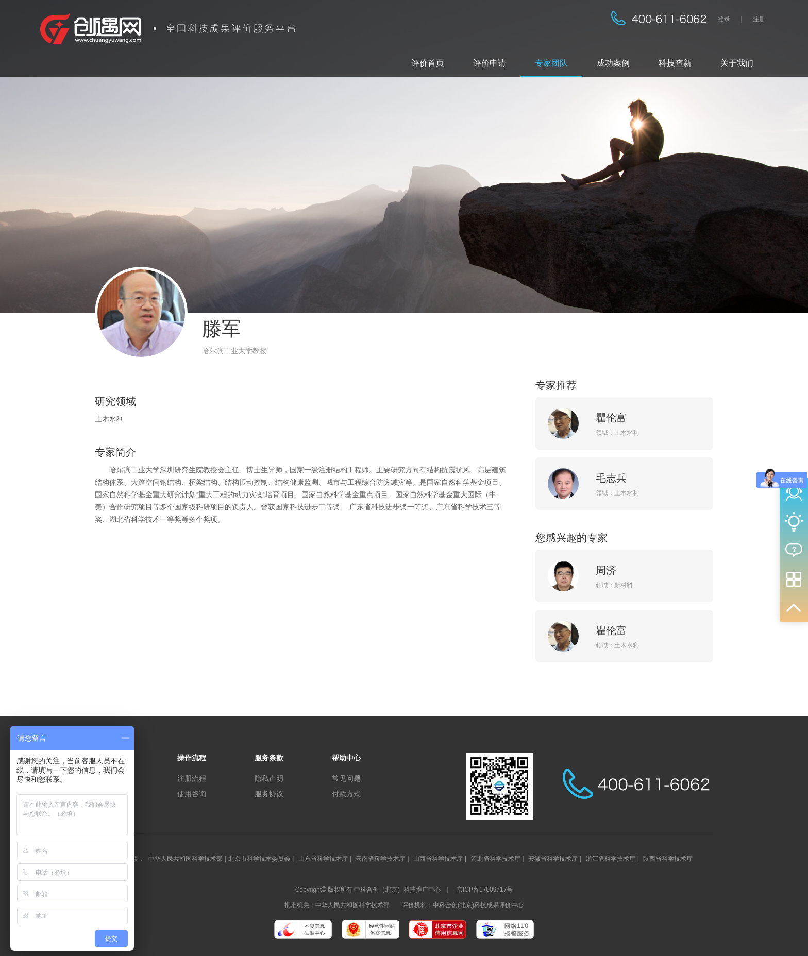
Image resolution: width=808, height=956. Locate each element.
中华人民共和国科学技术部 (185, 858)
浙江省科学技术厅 (610, 858)
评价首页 (427, 63)
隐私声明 (269, 778)
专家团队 (551, 63)
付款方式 (346, 794)
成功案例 (613, 63)
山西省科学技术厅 (438, 858)
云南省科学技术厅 (380, 858)
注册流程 (191, 778)
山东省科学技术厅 (323, 858)
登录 (724, 19)
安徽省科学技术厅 (553, 858)
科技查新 (675, 63)
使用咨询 (191, 794)
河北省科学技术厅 (495, 858)
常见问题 (346, 778)
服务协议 (269, 794)
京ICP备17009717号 (485, 889)
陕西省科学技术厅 (668, 858)
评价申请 (489, 63)
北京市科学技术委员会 (259, 858)
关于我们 (736, 63)
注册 (759, 19)
